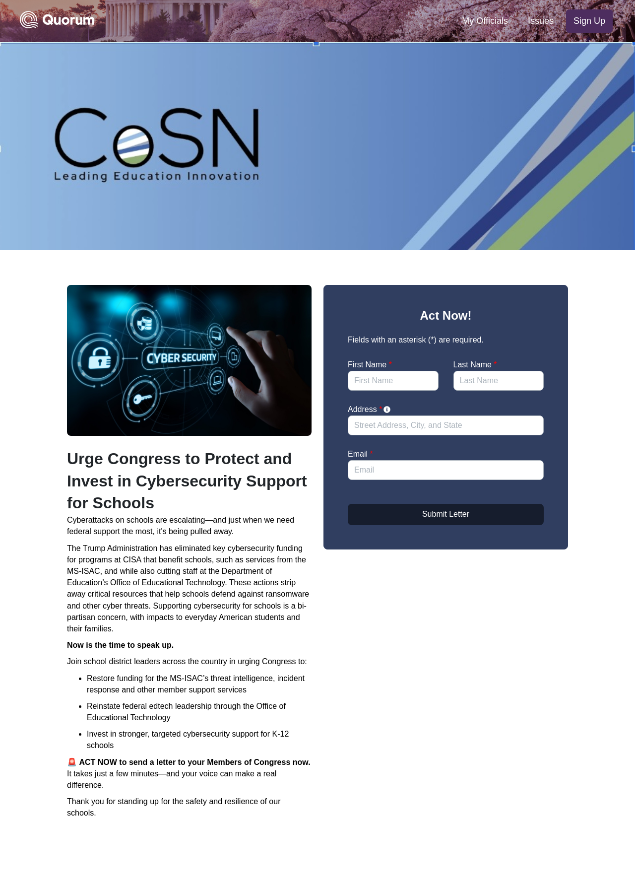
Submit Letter (445, 514)
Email (360, 454)
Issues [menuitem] (541, 21)
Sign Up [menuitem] (589, 21)
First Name (370, 364)
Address (370, 409)
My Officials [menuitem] (485, 21)
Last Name (475, 364)
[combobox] (446, 425)
